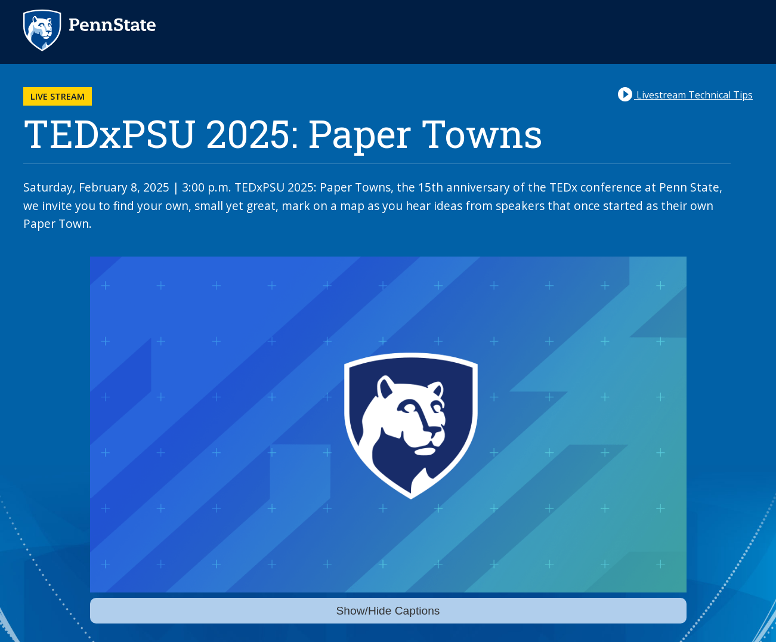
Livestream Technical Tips (685, 94)
